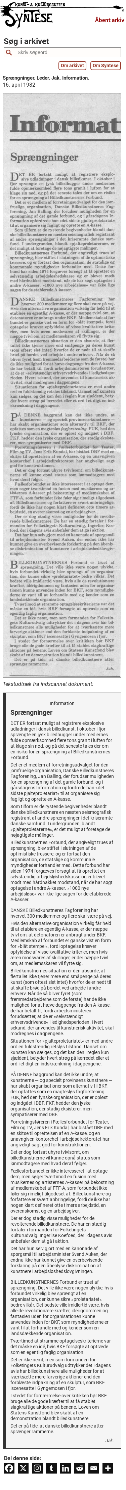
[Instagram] (37, 1468)
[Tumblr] (51, 1468)
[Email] (93, 1468)
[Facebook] (9, 1468)
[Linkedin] (65, 1468)
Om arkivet (72, 66)
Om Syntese (106, 66)
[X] (23, 1468)
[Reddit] (79, 1468)
